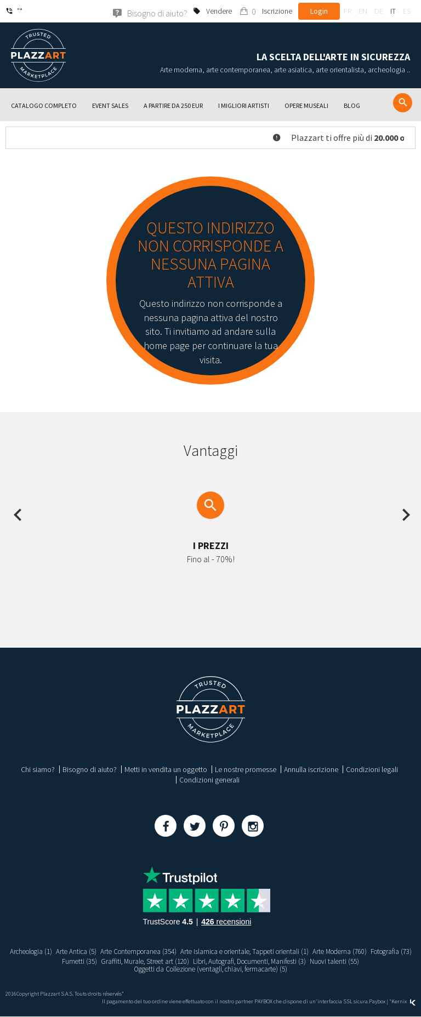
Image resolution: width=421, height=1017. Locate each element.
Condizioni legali (372, 769)
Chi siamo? (38, 769)
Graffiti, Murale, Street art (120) (163, 961)
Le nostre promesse (245, 769)
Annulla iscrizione (311, 769)
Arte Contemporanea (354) (157, 951)
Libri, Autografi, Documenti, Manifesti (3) (276, 961)
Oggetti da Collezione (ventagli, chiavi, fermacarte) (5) (210, 969)
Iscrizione (277, 11)
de (378, 11)
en (363, 11)
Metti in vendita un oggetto (165, 769)
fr (347, 11)
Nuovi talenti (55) (369, 961)
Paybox (377, 1001)
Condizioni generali (209, 780)
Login (319, 11)
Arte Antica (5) (90, 951)
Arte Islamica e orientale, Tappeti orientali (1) (271, 951)
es (407, 11)
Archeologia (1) (41, 951)
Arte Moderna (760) (373, 951)
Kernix (403, 1001)
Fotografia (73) (48, 961)
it (393, 11)
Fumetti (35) (93, 961)
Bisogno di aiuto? (89, 769)
